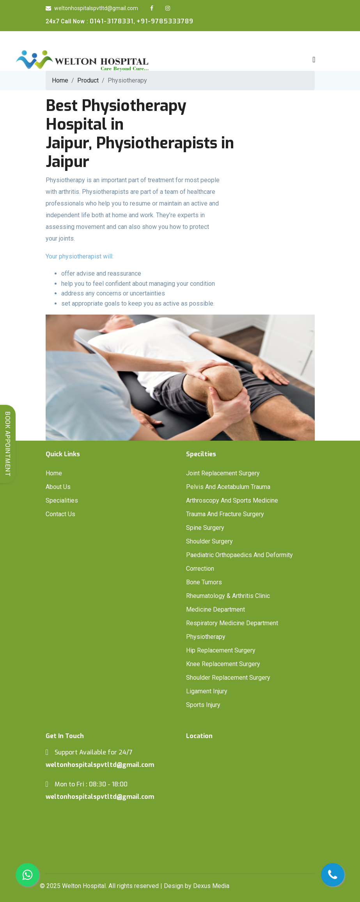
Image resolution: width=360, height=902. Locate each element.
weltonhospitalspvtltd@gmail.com (92, 8)
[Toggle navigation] (313, 59)
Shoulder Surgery (209, 541)
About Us (58, 487)
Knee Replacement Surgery (223, 664)
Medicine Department (215, 609)
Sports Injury (203, 705)
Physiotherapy (205, 636)
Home (54, 473)
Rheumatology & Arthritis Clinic (228, 596)
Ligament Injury (206, 691)
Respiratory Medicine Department (232, 623)
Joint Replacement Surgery (223, 473)
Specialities (62, 500)
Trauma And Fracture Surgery (225, 514)
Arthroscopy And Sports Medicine (232, 500)
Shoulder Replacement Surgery (228, 677)
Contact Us (60, 514)
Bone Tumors (204, 582)
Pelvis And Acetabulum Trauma (228, 487)
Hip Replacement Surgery (220, 650)
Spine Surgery (205, 527)
